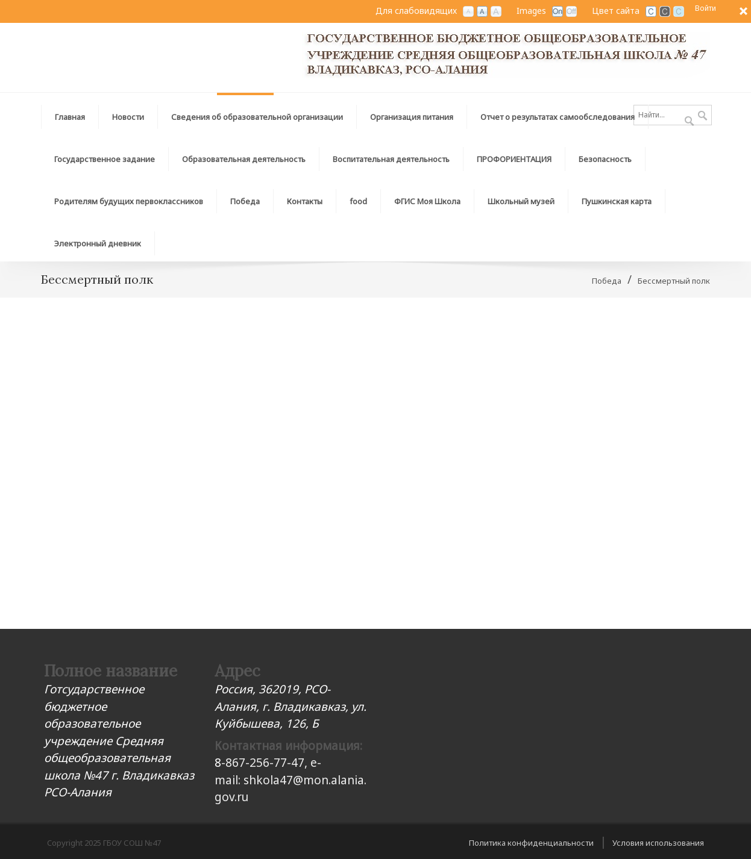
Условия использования (658, 842)
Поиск (702, 116)
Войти (705, 8)
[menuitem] (257, 114)
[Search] (672, 115)
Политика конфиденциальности (531, 842)
